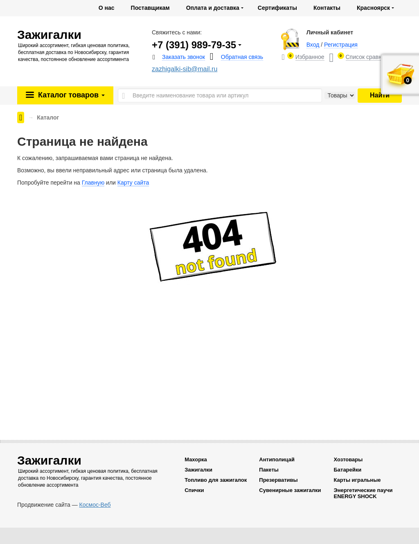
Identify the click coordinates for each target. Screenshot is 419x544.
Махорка (196, 459)
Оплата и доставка (212, 8)
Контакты (326, 8)
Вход (313, 44)
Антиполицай (277, 459)
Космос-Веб (95, 504)
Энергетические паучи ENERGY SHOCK (362, 493)
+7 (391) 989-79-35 (194, 45)
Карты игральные (357, 480)
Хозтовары (348, 459)
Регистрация (341, 44)
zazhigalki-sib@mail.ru (184, 68)
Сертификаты (277, 8)
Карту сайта (133, 182)
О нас (107, 8)
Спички (194, 490)
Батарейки (347, 470)
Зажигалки (198, 470)
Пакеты (269, 470)
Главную (93, 182)
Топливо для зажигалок (216, 480)
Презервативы (278, 480)
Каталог (70, 95)
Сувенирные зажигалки (290, 490)
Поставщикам (150, 8)
